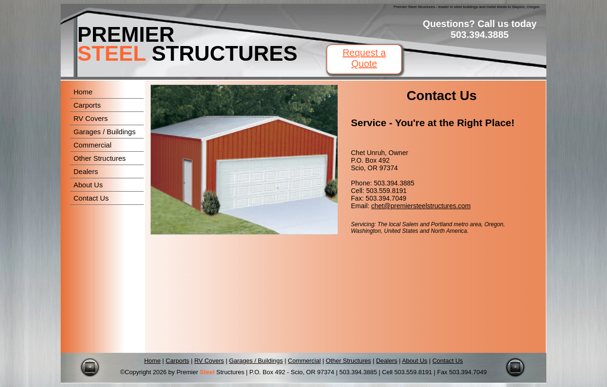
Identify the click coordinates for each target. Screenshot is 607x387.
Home (83, 92)
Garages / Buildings (105, 132)
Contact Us (91, 198)
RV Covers (91, 118)
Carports (87, 105)
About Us (88, 185)
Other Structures (100, 158)
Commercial (92, 145)
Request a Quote (364, 58)
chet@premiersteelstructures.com (421, 206)
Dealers (86, 171)
